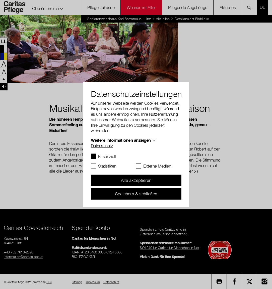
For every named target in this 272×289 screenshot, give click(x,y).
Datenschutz (102, 145)
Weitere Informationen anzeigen (121, 139)
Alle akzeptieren (136, 180)
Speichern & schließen (136, 193)
